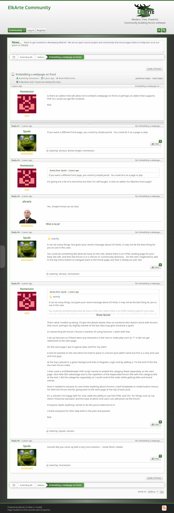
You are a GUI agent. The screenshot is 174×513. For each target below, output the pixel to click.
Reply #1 (15, 126)
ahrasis (26, 201)
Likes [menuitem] (156, 143)
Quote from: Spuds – (64, 170)
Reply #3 (15, 196)
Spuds (27, 131)
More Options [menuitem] (154, 69)
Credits (39, 507)
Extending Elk (26, 57)
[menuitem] (164, 30)
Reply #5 (15, 283)
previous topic (143, 78)
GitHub (24, 45)
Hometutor (27, 91)
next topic (157, 78)
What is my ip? (53, 224)
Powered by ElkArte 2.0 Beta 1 (21, 507)
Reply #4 (15, 232)
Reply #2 (15, 160)
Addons (40, 57)
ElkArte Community (29, 7)
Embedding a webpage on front (65, 57)
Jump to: (142, 491)
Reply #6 (15, 440)
